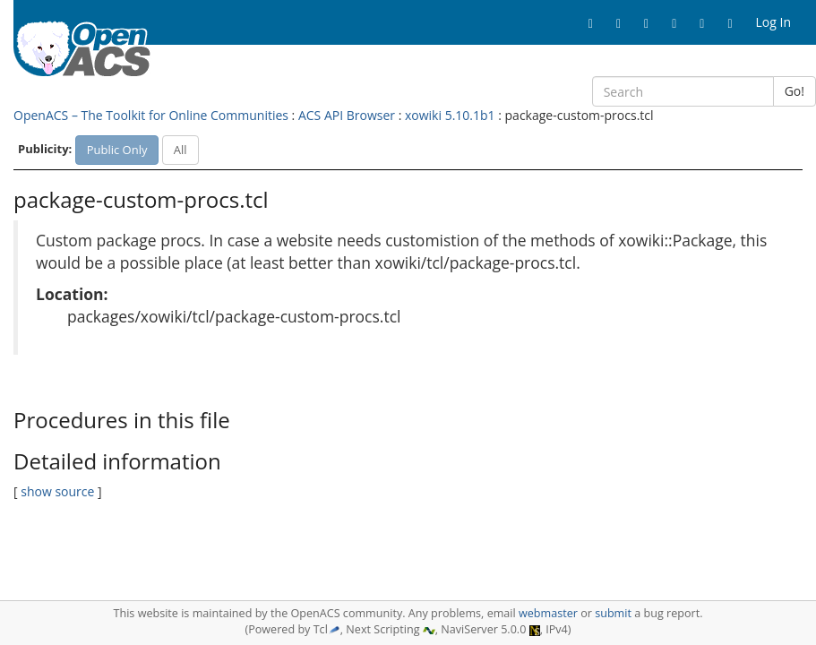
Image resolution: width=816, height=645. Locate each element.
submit (613, 613)
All (180, 150)
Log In (773, 21)
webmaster (548, 613)
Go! (794, 90)
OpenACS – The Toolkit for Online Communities (150, 115)
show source (57, 491)
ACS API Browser (346, 115)
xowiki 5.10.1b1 (450, 115)
